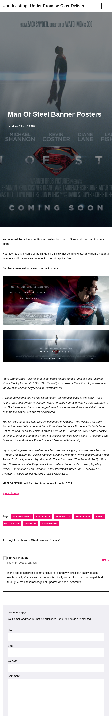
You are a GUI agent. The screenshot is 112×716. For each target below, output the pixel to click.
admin (14, 126)
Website (13, 660)
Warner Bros (49, 524)
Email (11, 645)
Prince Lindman (17, 558)
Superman (30, 524)
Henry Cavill (83, 516)
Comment (14, 676)
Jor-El (99, 516)
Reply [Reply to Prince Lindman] (105, 560)
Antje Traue (43, 516)
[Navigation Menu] (105, 6)
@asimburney (11, 493)
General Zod (63, 516)
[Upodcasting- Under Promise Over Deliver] (43, 5)
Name (11, 630)
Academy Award (21, 516)
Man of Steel (11, 524)
